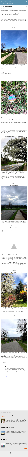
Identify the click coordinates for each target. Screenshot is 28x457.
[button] (26, 6)
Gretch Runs (8, 2)
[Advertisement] (14, 401)
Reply (6, 376)
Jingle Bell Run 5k (5, 439)
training (4, 362)
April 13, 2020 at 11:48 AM (11, 366)
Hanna (6, 366)
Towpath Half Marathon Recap (7, 427)
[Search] (26, 2)
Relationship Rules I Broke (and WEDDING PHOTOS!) (12, 415)
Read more (25, 436)
